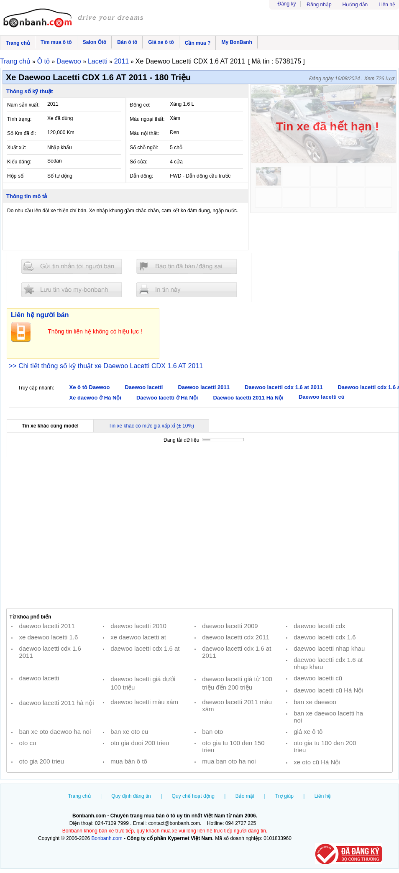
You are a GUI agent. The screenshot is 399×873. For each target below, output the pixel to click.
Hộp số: (16, 176)
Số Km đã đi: (21, 133)
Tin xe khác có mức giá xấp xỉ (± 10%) (151, 426)
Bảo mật (244, 796)
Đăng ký (287, 4)
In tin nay (186, 289)
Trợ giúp (284, 796)
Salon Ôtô (95, 42)
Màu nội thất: (144, 133)
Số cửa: (138, 162)
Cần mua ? (198, 43)
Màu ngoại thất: (147, 119)
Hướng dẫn (355, 5)
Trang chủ (18, 43)
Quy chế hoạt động (193, 796)
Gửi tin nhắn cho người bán (71, 266)
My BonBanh (236, 42)
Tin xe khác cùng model (50, 426)
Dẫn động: (141, 176)
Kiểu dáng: (19, 162)
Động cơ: (140, 105)
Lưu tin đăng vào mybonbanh (71, 289)
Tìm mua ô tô (56, 42)
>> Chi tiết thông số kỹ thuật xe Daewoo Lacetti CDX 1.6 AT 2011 (106, 365)
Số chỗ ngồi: (144, 147)
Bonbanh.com (107, 838)
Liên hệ (387, 5)
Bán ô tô (127, 42)
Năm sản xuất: (23, 105)
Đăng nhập (319, 5)
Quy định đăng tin (131, 796)
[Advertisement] (199, 532)
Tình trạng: (19, 119)
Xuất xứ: (16, 147)
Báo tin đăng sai (186, 266)
